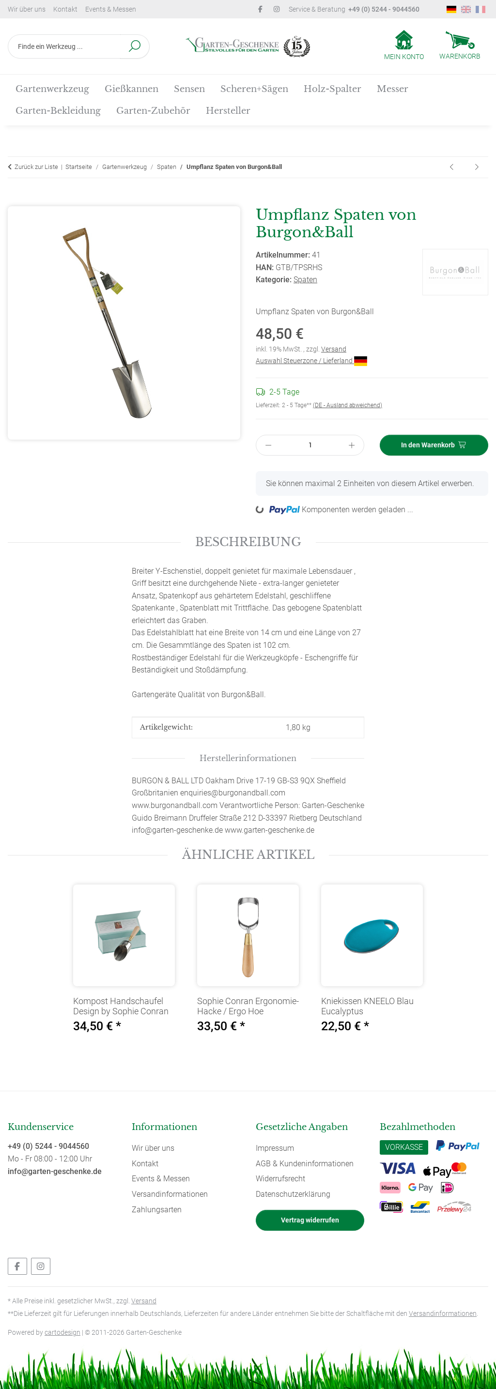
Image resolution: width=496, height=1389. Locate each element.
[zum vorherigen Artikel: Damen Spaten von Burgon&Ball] (452, 167)
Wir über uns (27, 9)
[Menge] (310, 445)
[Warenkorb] (460, 46)
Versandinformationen (170, 1194)
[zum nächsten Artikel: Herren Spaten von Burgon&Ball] (477, 167)
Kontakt (65, 9)
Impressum (275, 1148)
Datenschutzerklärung (293, 1194)
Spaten (305, 279)
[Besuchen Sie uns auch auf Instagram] (40, 1266)
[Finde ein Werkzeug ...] (64, 46)
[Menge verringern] (268, 445)
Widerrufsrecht (280, 1178)
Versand (333, 349)
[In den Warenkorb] (15, 200)
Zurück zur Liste (36, 166)
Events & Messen (110, 9)
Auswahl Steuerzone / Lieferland (311, 361)
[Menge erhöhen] (352, 445)
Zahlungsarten (157, 1209)
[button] (404, 46)
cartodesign (62, 1332)
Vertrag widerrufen (310, 1220)
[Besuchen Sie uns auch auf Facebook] (17, 1266)
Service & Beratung (354, 9)
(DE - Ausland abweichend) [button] (347, 405)
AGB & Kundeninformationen (305, 1163)
